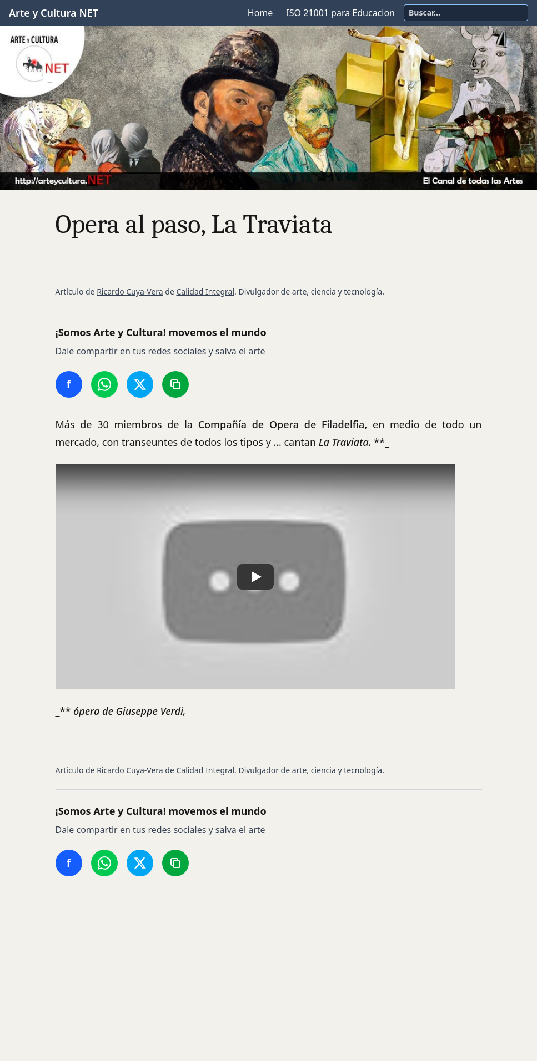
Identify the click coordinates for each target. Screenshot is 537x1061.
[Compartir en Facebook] (69, 384)
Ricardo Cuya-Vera (130, 291)
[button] (255, 576)
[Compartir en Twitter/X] (140, 384)
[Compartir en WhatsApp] (104, 384)
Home (260, 13)
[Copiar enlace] (175, 384)
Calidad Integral (205, 291)
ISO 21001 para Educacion (340, 13)
